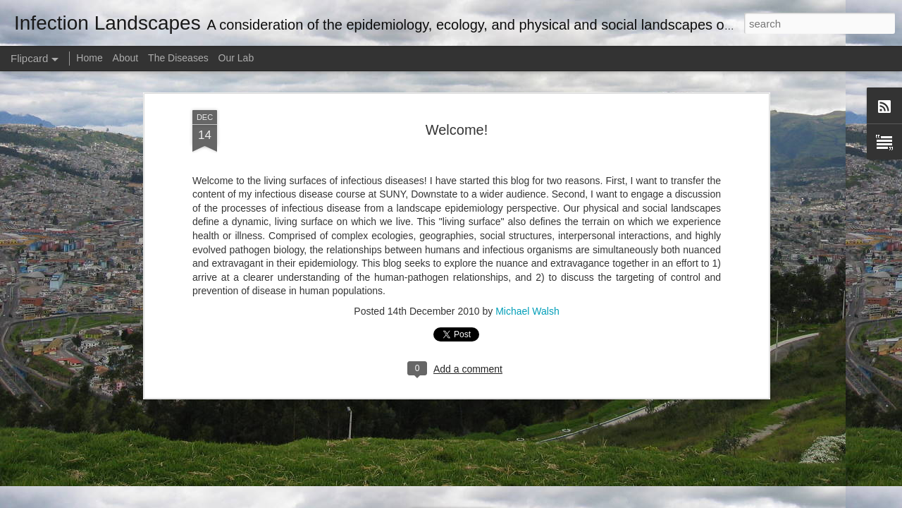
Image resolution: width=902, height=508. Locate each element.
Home (89, 58)
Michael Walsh (527, 293)
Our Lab (236, 58)
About (126, 58)
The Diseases (178, 58)
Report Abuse (536, 500)
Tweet (205, 149)
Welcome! (457, 111)
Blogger (495, 500)
